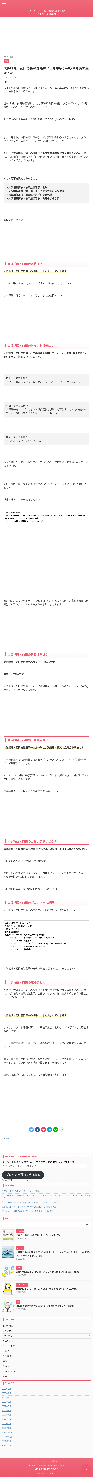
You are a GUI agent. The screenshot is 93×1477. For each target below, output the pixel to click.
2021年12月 (7, 1432)
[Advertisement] (46, 36)
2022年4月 (6, 1415)
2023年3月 (6, 1389)
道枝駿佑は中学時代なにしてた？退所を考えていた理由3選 (27, 1211)
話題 (7, 1139)
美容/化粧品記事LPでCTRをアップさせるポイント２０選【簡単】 (30, 1202)
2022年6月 (6, 1406)
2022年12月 (7, 1398)
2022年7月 (6, 1402)
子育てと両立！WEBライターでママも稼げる (21, 1191)
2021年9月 (6, 1441)
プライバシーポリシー (40, 1461)
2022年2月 (6, 1424)
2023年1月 (6, 1393)
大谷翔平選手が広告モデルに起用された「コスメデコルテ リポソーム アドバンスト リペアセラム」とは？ (46, 1196)
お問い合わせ (55, 1461)
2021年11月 (7, 1437)
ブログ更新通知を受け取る (23, 1174)
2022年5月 (6, 1411)
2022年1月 (6, 1428)
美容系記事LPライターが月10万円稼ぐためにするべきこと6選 (29, 1207)
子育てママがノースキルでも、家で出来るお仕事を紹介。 (46, 1466)
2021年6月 (6, 1445)
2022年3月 (6, 1419)
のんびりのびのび (46, 14)
